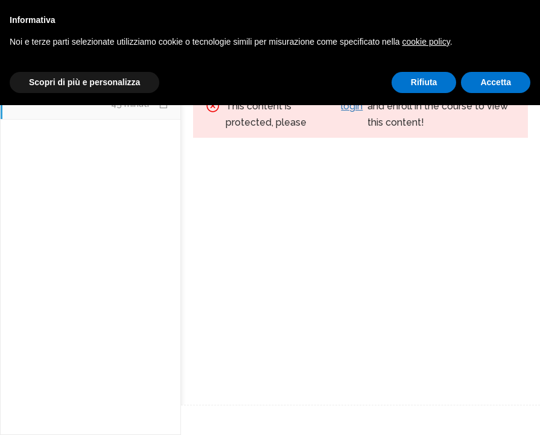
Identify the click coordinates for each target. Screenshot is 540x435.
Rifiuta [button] (424, 411)
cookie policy (426, 371)
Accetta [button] (495, 411)
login (352, 106)
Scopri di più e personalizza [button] (84, 411)
